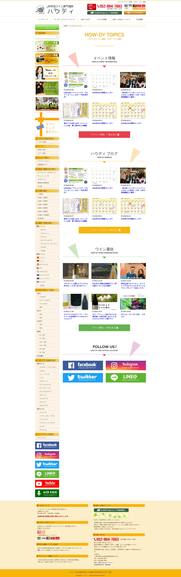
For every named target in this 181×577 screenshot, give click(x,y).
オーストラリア (44, 275)
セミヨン (42, 426)
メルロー (42, 371)
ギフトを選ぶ (42, 153)
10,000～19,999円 (43, 215)
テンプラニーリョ (45, 388)
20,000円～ (41, 218)
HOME (65, 25)
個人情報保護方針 (81, 572)
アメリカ (42, 282)
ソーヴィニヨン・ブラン (47, 416)
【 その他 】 (40, 356)
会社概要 (139, 19)
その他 (40, 186)
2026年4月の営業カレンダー (102, 93)
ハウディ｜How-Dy (88, 575)
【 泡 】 (38, 331)
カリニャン (43, 402)
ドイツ (42, 261)
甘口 (41, 307)
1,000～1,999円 (43, 197)
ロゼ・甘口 (43, 345)
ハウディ (72, 572)
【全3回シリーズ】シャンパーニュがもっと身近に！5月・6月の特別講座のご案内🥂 (133, 95)
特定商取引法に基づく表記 (103, 572)
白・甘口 (42, 338)
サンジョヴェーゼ (45, 384)
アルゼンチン (44, 271)
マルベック (43, 395)
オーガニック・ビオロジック (47, 172)
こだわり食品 (42, 142)
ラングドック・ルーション (49, 244)
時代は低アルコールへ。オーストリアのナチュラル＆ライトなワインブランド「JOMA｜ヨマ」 (133, 286)
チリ (41, 268)
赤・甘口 (42, 352)
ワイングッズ (42, 437)
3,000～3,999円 (43, 204)
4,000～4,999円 (43, 208)
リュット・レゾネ (43, 176)
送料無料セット (43, 164)
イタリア (42, 254)
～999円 (40, 194)
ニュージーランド (45, 278)
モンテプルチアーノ (46, 391)
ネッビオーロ (44, 398)
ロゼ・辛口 (43, 342)
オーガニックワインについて (64, 19)
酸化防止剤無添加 (43, 183)
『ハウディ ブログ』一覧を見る (104, 230)
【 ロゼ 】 (39, 321)
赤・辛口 (42, 349)
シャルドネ (43, 412)
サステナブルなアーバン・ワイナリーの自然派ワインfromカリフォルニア (76, 316)
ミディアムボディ (45, 300)
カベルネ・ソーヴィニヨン (48, 367)
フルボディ (43, 297)
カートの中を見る (135, 13)
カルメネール (44, 405)
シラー (42, 377)
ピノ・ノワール (44, 374)
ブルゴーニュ (45, 233)
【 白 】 (38, 311)
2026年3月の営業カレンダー (102, 123)
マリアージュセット (44, 161)
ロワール (43, 237)
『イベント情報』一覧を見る (104, 134)
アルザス (43, 247)
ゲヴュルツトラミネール (47, 423)
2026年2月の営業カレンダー (131, 123)
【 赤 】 (38, 293)
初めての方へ (86, 19)
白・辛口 (42, 335)
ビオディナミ (42, 179)
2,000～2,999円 (43, 201)
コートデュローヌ (46, 240)
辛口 (41, 314)
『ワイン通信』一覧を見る (104, 328)
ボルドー (43, 230)
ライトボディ (44, 304)
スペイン (42, 257)
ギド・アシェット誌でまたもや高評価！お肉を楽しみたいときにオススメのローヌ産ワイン (104, 316)
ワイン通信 (101, 19)
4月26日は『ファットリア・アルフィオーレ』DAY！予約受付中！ (76, 95)
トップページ (43, 19)
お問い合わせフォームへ (105, 562)
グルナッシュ (44, 381)
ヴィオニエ (43, 430)
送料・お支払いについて (121, 19)
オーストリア (44, 264)
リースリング (44, 419)
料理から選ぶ (42, 150)
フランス (42, 226)
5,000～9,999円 (43, 211)
